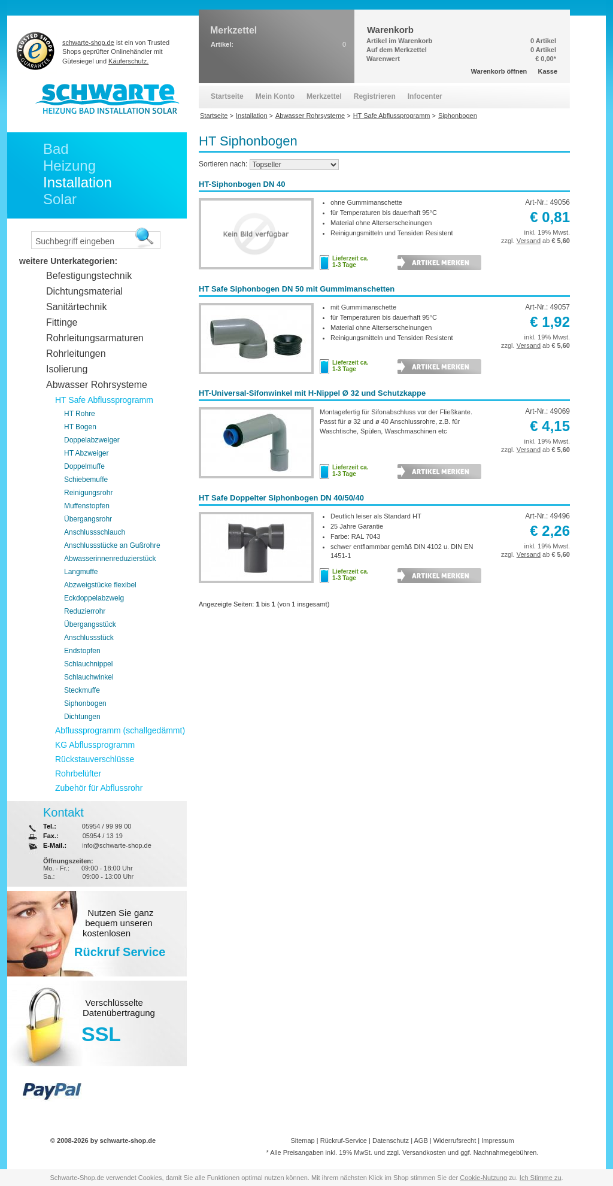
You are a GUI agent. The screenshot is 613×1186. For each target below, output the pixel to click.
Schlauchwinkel (89, 677)
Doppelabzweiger (92, 440)
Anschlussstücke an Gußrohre (112, 545)
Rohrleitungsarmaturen (95, 338)
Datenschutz (390, 1140)
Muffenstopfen (87, 506)
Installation (77, 182)
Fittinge (61, 322)
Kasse (547, 71)
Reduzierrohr (84, 611)
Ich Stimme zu (541, 1177)
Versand (529, 240)
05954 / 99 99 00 (107, 826)
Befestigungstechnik (89, 276)
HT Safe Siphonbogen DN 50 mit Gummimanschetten (296, 288)
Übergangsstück (90, 624)
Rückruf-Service (343, 1140)
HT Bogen (80, 427)
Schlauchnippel (88, 664)
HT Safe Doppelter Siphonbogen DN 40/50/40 (281, 497)
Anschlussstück (89, 637)
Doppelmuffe (84, 466)
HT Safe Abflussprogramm (104, 400)
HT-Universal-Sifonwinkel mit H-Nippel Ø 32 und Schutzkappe (312, 393)
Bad (56, 149)
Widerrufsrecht (455, 1140)
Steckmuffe (82, 690)
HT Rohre (79, 414)
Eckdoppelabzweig (94, 598)
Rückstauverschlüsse (94, 759)
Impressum (497, 1140)
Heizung (69, 165)
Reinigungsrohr (88, 493)
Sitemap (302, 1140)
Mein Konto (275, 96)
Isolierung (66, 369)
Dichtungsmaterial (84, 291)
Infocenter (425, 96)
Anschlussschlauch (94, 532)
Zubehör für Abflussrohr (98, 788)
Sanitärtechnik (76, 307)
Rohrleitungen (76, 353)
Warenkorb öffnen (499, 71)
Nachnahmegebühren (505, 1152)
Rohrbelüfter (78, 773)
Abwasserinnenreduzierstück (110, 558)
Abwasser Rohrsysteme (96, 385)
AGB (420, 1140)
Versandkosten (424, 1152)
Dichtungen (82, 716)
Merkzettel (324, 96)
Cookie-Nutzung (483, 1177)
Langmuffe (81, 572)
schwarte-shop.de (88, 42)
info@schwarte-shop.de (116, 845)
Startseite (227, 96)
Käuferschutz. (128, 61)
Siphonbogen (85, 703)
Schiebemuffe (86, 479)
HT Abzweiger (86, 453)
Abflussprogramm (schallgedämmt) (120, 730)
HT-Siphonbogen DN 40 (242, 184)
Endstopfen (82, 651)
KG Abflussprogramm (95, 745)
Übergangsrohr (88, 519)
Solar (60, 199)
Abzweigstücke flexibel (100, 585)
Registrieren (375, 96)
